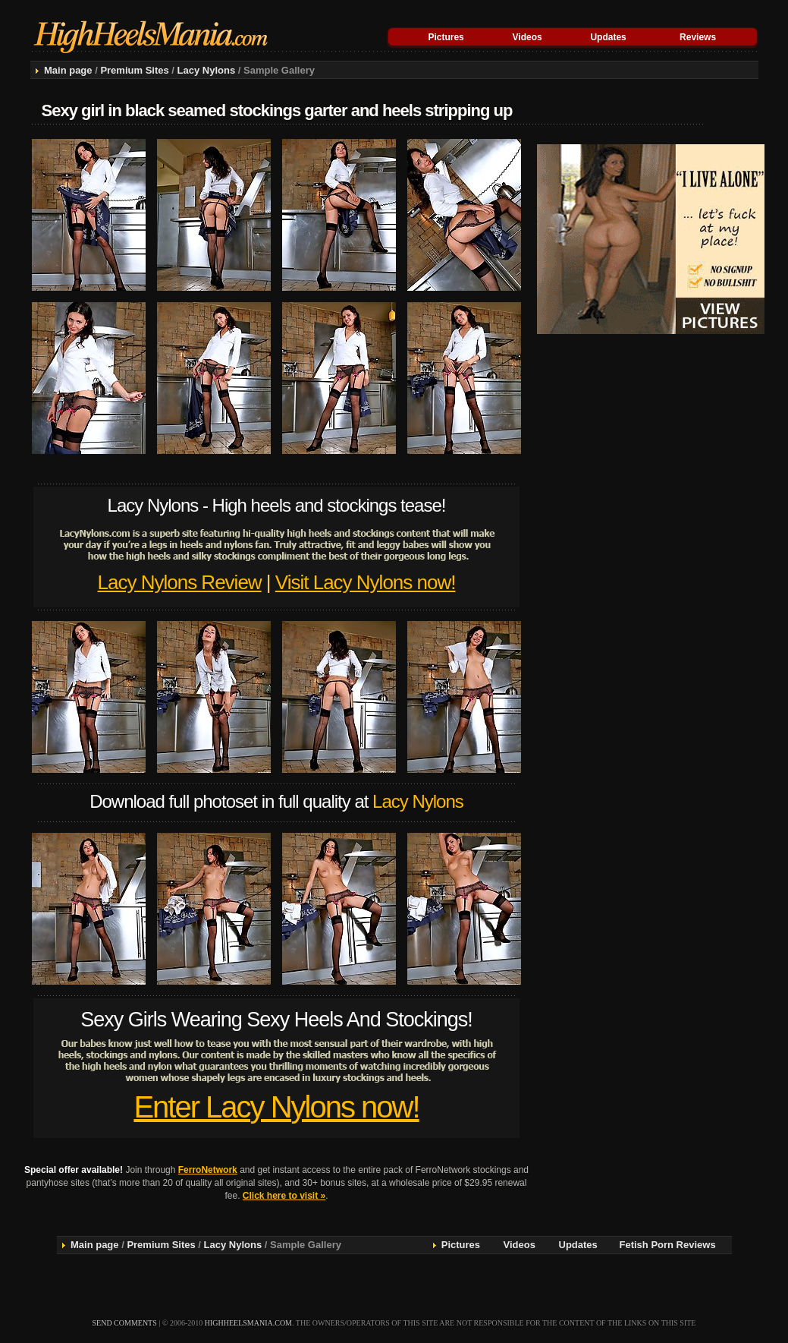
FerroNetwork (207, 1170)
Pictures (445, 37)
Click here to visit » (284, 1195)
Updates (608, 37)
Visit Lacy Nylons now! (365, 582)
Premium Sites (134, 70)
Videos (527, 37)
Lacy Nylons (206, 70)
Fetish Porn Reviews (668, 1244)
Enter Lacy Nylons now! (276, 1107)
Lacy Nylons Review (180, 582)
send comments (125, 1323)
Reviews (698, 37)
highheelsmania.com (248, 1323)
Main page (68, 70)
